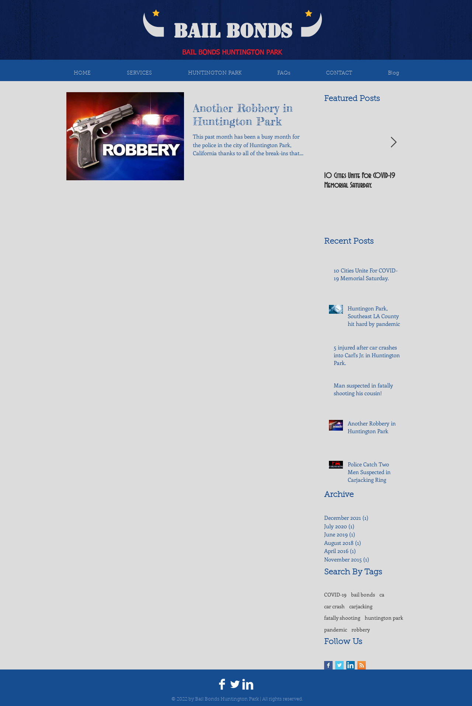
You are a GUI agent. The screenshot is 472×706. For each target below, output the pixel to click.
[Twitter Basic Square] (339, 665)
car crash (334, 606)
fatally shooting (342, 617)
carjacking (360, 606)
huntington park (384, 617)
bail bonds (363, 594)
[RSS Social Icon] (361, 665)
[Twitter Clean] (234, 684)
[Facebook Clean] (222, 684)
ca (381, 594)
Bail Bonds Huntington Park (227, 699)
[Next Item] (393, 142)
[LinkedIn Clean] (247, 684)
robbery (360, 629)
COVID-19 (335, 594)
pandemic (335, 629)
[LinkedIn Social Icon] (350, 665)
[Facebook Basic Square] (328, 665)
